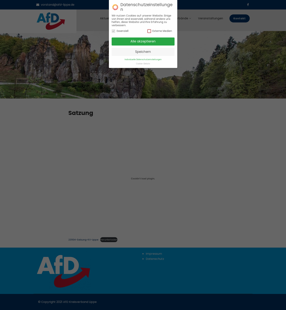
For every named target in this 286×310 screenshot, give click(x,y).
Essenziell (120, 30)
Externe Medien (159, 30)
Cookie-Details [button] (143, 62)
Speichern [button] (143, 50)
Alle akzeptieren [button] (143, 40)
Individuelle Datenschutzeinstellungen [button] (143, 58)
